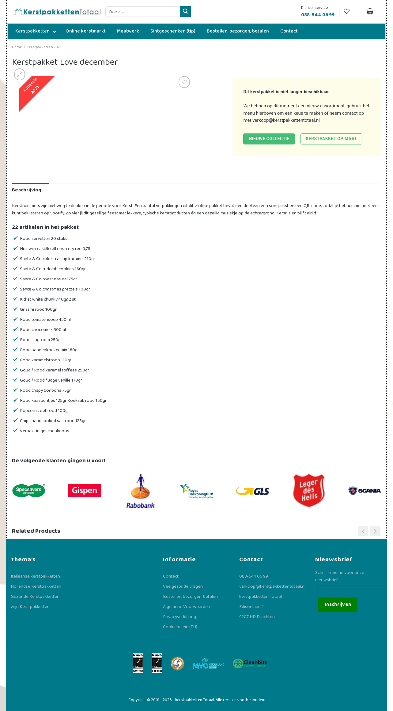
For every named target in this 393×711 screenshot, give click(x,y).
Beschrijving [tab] (26, 190)
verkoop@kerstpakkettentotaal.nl (286, 120)
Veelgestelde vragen (183, 586)
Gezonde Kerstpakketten (35, 596)
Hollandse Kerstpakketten (36, 586)
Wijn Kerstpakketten (30, 606)
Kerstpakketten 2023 (44, 47)
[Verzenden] (185, 11)
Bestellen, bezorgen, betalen (190, 596)
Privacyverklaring (179, 617)
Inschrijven (338, 604)
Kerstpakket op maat (331, 138)
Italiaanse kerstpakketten (35, 576)
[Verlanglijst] (350, 11)
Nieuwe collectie (269, 138)
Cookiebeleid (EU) (180, 627)
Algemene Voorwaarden (186, 606)
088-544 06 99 (253, 576)
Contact (171, 576)
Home (17, 47)
